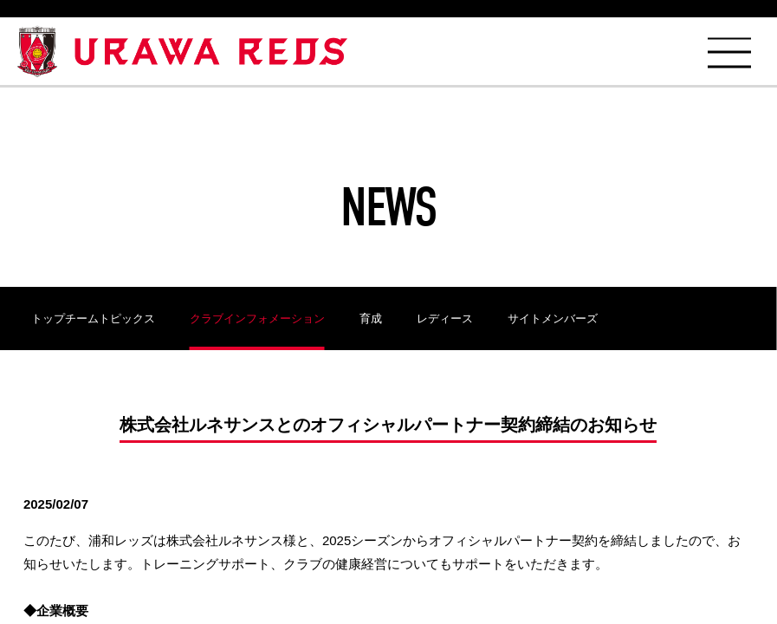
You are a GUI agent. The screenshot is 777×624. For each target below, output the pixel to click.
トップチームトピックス (93, 318)
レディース (445, 318)
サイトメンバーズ (553, 318)
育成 (370, 318)
